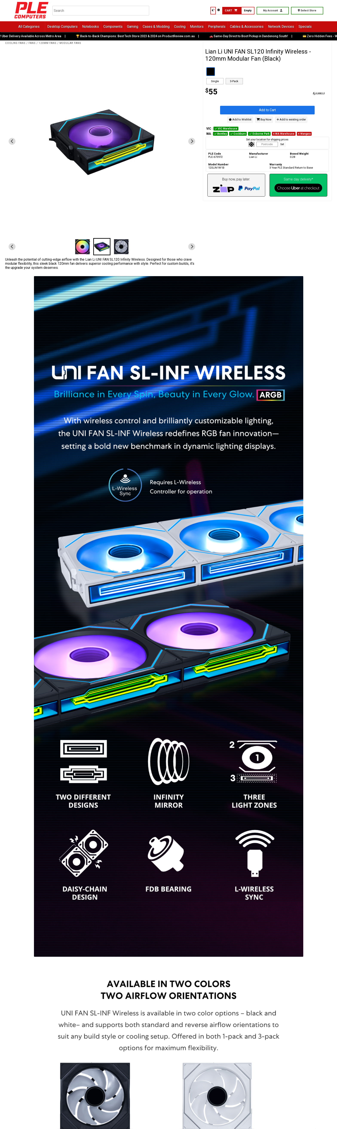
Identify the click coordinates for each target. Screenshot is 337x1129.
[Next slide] (191, 141)
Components (113, 27)
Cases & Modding (156, 27)
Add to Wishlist (240, 119)
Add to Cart (267, 110)
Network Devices (281, 27)
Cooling (179, 27)
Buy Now (264, 119)
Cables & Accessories (246, 27)
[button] (82, 246)
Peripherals (216, 27)
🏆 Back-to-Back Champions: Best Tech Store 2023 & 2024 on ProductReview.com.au (138, 36)
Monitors (197, 27)
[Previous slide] (12, 141)
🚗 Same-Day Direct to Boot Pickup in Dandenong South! (251, 36)
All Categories (29, 27)
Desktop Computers (62, 27)
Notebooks (90, 27)
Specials (305, 27)
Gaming (132, 27)
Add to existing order (291, 119)
